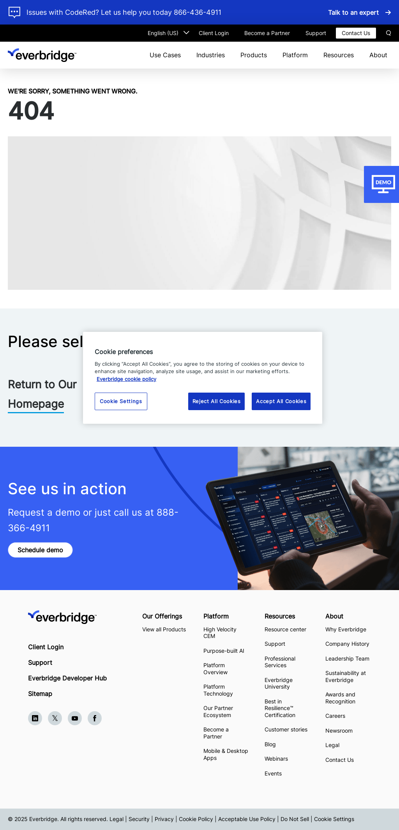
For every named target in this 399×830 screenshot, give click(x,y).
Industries (210, 55)
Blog (270, 744)
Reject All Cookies (216, 401)
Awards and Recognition (340, 698)
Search (388, 33)
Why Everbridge (345, 629)
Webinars (276, 758)
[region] (202, 377)
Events (273, 773)
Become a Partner (267, 33)
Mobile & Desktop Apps (225, 754)
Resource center (285, 629)
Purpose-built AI (223, 650)
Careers (335, 715)
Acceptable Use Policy (246, 819)
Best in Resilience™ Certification (281, 708)
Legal (332, 745)
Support (315, 33)
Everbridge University (279, 683)
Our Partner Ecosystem (218, 711)
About (378, 55)
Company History (347, 643)
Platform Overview (215, 668)
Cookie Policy (196, 819)
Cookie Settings (334, 819)
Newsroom (339, 730)
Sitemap (40, 694)
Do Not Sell (295, 819)
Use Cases (165, 55)
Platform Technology (218, 690)
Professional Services (280, 662)
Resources (338, 55)
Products (253, 55)
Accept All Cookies (281, 401)
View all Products (164, 629)
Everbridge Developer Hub (67, 678)
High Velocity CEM (220, 633)
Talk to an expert (353, 12)
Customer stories (286, 729)
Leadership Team (347, 658)
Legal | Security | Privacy (141, 819)
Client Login (214, 33)
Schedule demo (40, 550)
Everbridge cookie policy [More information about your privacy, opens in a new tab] (126, 379)
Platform (295, 55)
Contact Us (356, 33)
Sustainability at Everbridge (345, 676)
